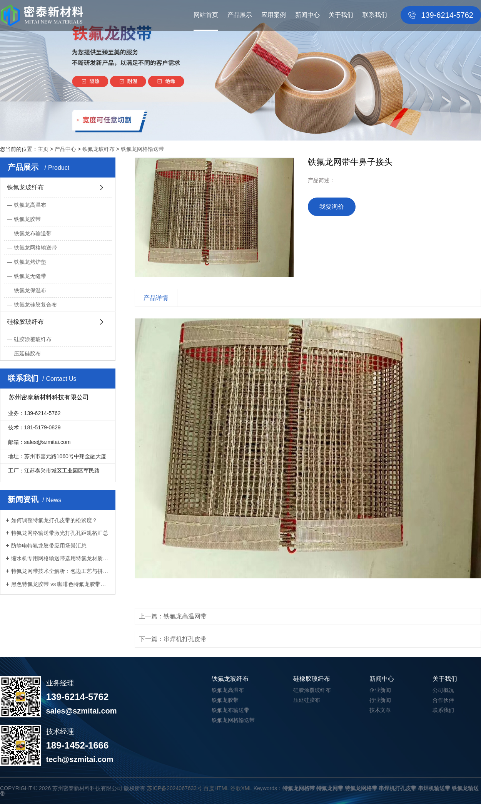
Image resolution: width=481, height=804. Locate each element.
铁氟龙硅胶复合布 (35, 305)
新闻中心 (307, 15)
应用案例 (273, 15)
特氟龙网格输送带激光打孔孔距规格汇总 (59, 533)
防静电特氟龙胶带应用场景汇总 (49, 546)
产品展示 (239, 15)
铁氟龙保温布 (30, 290)
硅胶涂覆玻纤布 (33, 339)
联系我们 (374, 15)
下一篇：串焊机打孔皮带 (173, 639)
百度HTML (216, 788)
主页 (43, 149)
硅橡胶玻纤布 (25, 321)
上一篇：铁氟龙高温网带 (173, 616)
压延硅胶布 (27, 353)
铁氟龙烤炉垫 (30, 262)
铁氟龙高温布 (30, 205)
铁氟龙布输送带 (33, 233)
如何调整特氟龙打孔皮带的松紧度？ (54, 520)
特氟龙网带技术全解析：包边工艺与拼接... (60, 571)
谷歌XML (241, 788)
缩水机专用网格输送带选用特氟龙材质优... (60, 558)
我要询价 (331, 206)
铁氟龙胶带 (27, 219)
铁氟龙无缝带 (30, 276)
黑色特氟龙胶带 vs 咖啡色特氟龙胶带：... (60, 584)
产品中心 (65, 149)
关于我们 (341, 15)
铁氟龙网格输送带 (142, 149)
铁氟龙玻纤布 (98, 149)
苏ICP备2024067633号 (174, 788)
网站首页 (206, 15)
